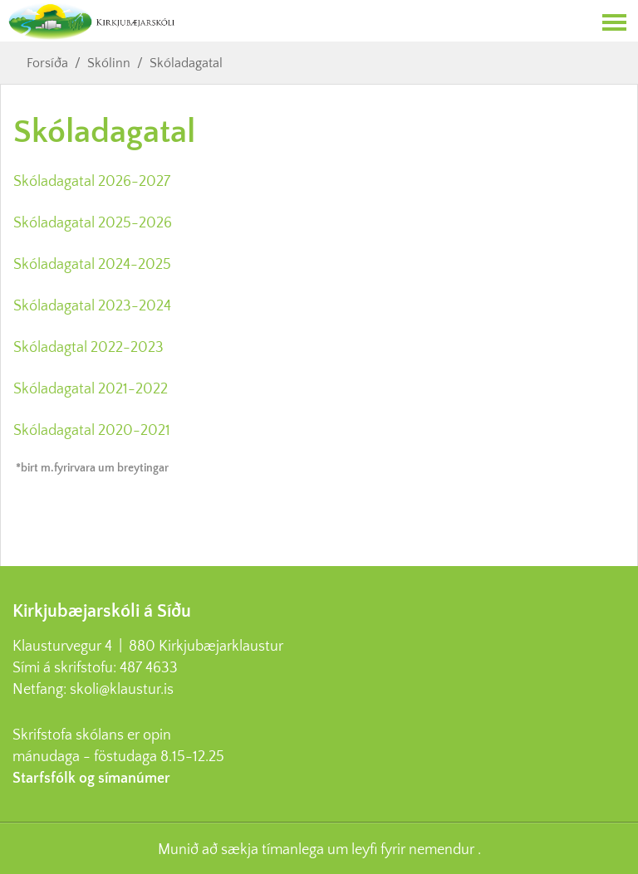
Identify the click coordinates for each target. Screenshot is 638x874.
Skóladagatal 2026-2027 (91, 181)
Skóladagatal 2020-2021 (91, 430)
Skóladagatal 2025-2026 (92, 223)
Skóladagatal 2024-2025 (92, 264)
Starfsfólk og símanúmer (91, 778)
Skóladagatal (186, 63)
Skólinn (108, 63)
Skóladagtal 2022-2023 (88, 347)
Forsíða (47, 63)
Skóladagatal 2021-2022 (90, 389)
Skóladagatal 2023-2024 (93, 306)
